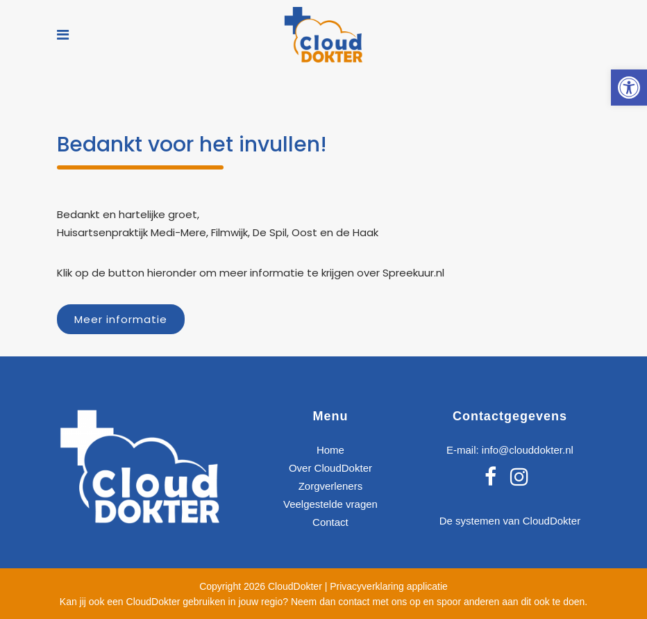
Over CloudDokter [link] (330, 468)
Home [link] (330, 450)
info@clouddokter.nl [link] (527, 450)
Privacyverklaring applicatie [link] (389, 586)
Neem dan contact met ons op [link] (356, 601)
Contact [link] (330, 522)
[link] (629, 87)
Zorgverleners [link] (331, 486)
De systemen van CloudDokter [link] (509, 521)
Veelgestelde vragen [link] (330, 504)
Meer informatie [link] (120, 319)
